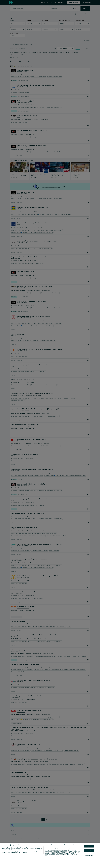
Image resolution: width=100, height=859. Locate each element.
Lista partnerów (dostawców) (51, 856)
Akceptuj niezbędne (89, 850)
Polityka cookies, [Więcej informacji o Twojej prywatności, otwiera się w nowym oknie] (14, 852)
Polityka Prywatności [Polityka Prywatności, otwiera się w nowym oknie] (22, 852)
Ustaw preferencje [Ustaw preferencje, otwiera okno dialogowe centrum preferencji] (89, 855)
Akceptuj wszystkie (89, 846)
